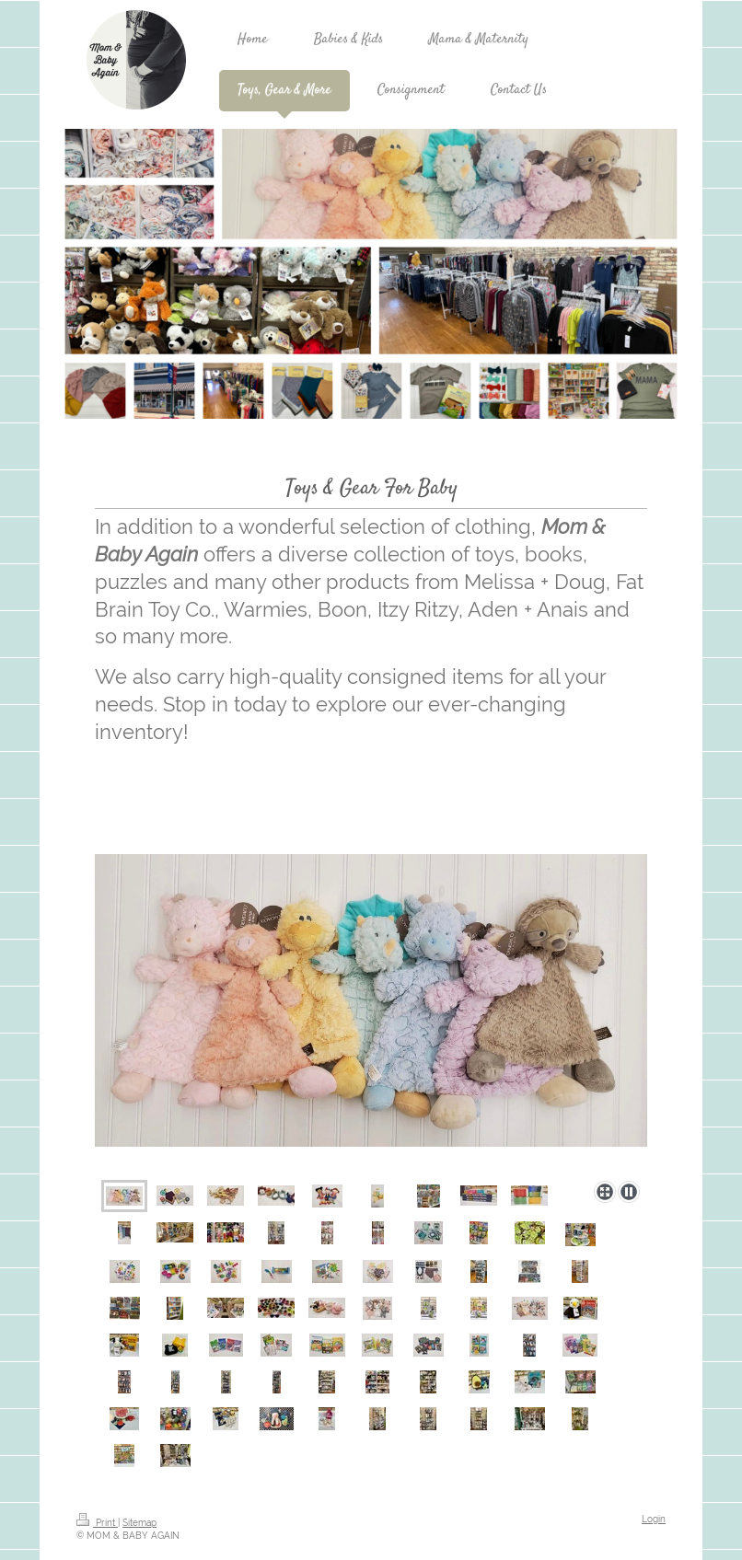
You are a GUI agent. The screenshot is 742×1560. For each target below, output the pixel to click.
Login (654, 1519)
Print (97, 1523)
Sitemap (139, 1523)
